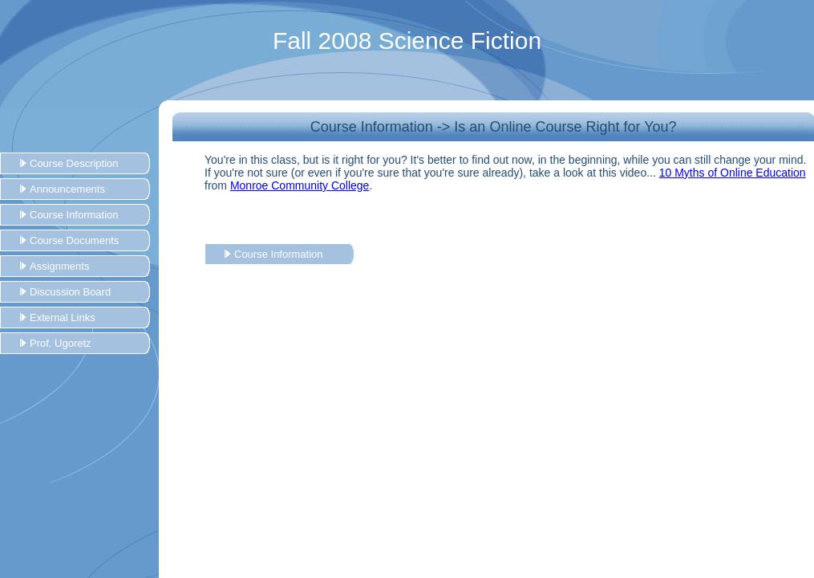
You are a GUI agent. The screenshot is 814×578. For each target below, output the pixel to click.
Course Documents (74, 240)
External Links (62, 317)
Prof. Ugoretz (60, 343)
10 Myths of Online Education (732, 172)
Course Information (74, 215)
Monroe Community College (300, 185)
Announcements (67, 189)
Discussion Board (70, 292)
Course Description (74, 163)
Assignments (59, 266)
